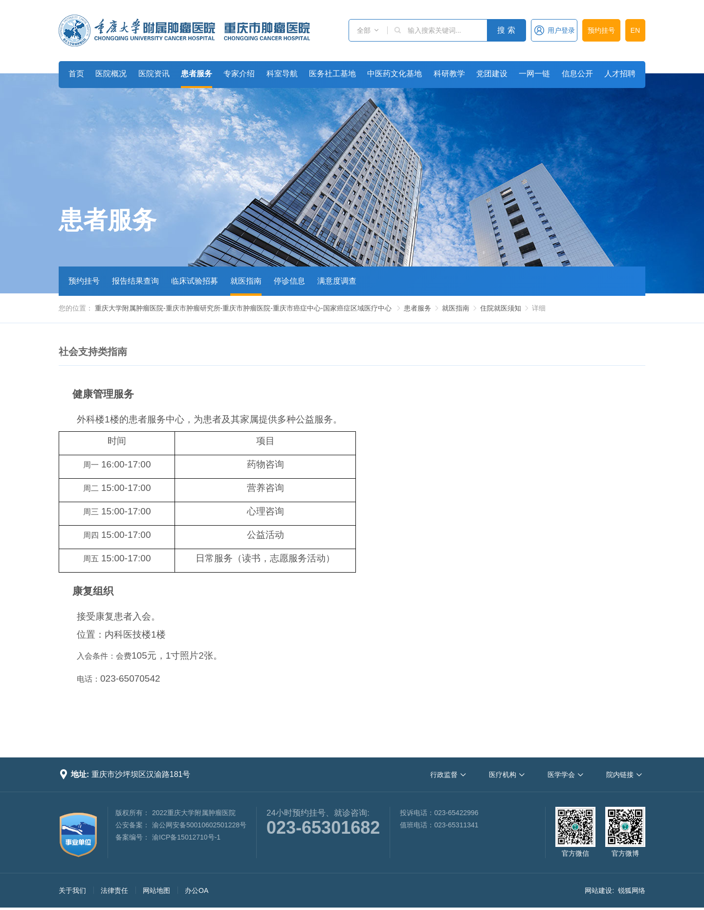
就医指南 (246, 281)
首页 (76, 73)
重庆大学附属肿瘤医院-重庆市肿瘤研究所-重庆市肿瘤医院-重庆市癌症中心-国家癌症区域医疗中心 (243, 308)
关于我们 (72, 890)
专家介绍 (239, 73)
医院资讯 (154, 73)
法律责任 (114, 890)
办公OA (196, 890)
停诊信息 (289, 281)
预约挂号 (601, 30)
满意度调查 (336, 281)
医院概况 (111, 73)
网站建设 (598, 890)
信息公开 (577, 73)
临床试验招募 (194, 281)
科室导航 (282, 73)
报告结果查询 (135, 281)
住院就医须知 (500, 308)
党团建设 (491, 73)
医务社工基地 (332, 73)
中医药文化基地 (394, 73)
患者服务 (196, 73)
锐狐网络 (631, 890)
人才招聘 (620, 73)
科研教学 (449, 73)
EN (635, 30)
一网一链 (534, 73)
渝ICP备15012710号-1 (186, 837)
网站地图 (156, 890)
